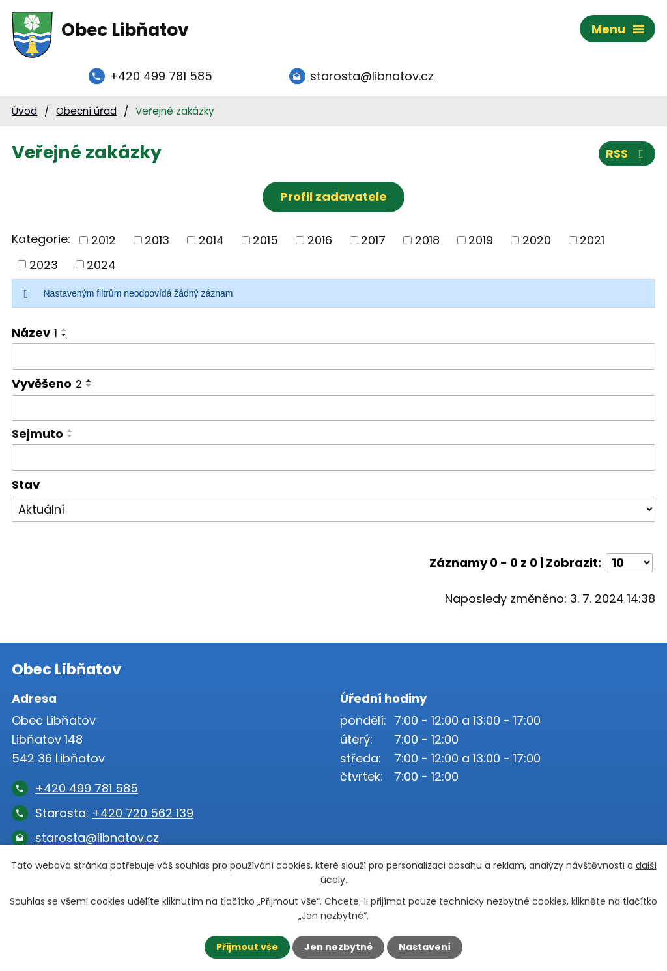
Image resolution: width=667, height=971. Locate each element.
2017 (373, 241)
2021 (592, 241)
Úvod (24, 112)
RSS (627, 155)
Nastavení (425, 946)
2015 (265, 241)
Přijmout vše (247, 946)
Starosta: (114, 813)
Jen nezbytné (338, 946)
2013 (157, 241)
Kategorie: (41, 239)
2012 (103, 241)
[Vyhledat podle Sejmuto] (333, 458)
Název (34, 333)
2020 (536, 241)
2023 (43, 265)
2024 (101, 265)
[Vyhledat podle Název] (333, 357)
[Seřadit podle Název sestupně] (64, 335)
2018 (427, 241)
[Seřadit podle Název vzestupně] (64, 330)
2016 (319, 241)
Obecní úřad (86, 112)
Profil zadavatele (333, 197)
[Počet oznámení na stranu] (629, 563)
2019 (480, 241)
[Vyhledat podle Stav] (333, 510)
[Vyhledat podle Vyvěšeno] (333, 409)
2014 (211, 241)
